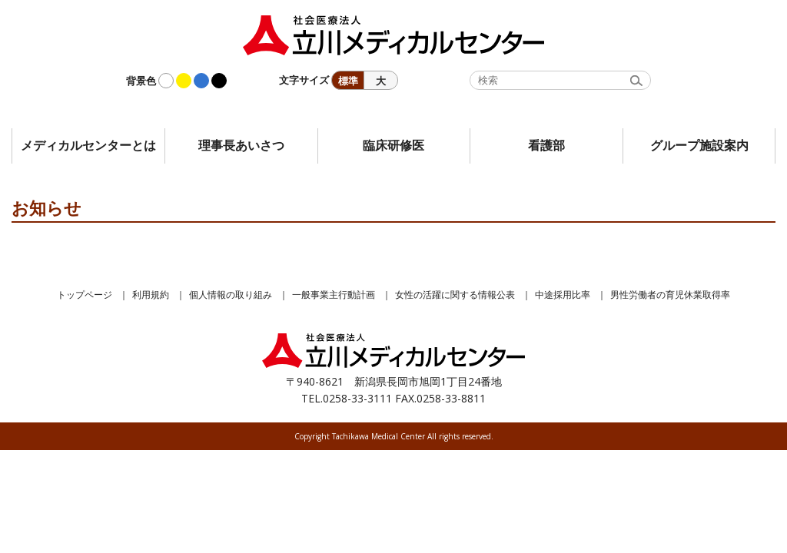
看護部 (546, 145)
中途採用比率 (562, 294)
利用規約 (150, 294)
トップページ (84, 294)
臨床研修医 (393, 145)
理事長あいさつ (241, 145)
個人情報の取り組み (230, 294)
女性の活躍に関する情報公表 (455, 294)
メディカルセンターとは (88, 145)
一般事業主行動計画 (333, 294)
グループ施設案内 (699, 145)
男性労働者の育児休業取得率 (670, 294)
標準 (348, 81)
